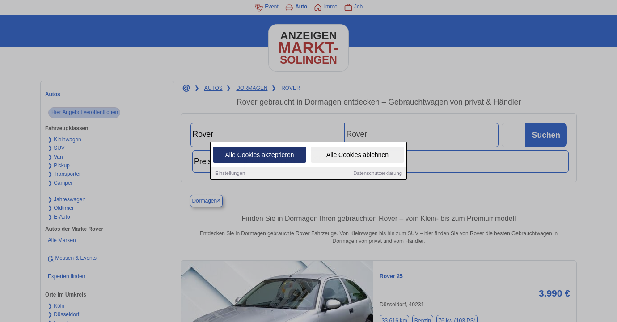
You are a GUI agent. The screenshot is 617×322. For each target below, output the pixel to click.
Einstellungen (230, 173)
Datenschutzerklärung (377, 173)
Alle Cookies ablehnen (357, 155)
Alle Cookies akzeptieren (259, 155)
